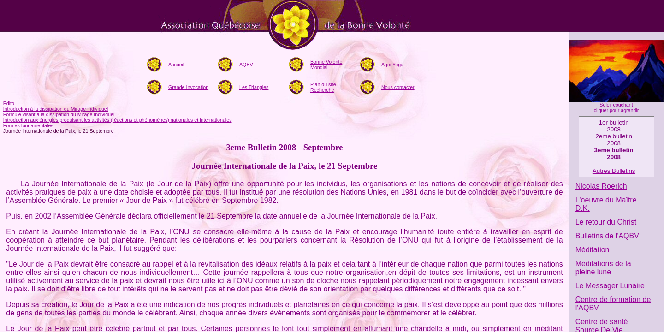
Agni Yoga (392, 64)
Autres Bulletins (614, 170)
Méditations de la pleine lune (603, 268)
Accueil (176, 64)
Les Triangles (253, 87)
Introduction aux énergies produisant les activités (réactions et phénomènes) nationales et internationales (117, 120)
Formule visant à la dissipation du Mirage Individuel (59, 114)
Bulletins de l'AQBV (607, 236)
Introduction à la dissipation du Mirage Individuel (55, 109)
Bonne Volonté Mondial (326, 64)
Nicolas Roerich (601, 186)
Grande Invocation (188, 87)
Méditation (592, 250)
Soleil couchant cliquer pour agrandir (616, 107)
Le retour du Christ (606, 222)
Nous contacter (398, 87)
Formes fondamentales (28, 125)
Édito (8, 103)
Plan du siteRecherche (323, 87)
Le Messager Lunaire (610, 286)
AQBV (246, 64)
